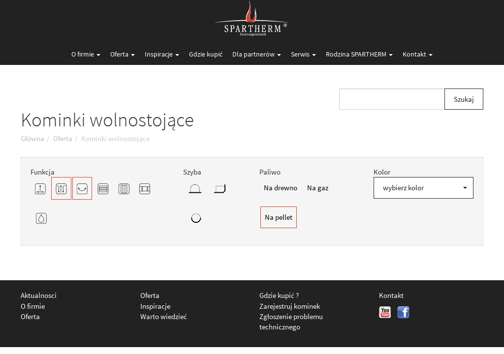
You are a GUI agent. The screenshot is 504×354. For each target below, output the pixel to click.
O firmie (85, 54)
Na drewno (280, 187)
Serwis (303, 54)
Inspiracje (162, 54)
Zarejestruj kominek (289, 306)
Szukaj (464, 99)
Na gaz (317, 187)
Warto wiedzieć (163, 316)
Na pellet (278, 217)
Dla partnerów (256, 54)
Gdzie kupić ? (279, 295)
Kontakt (418, 54)
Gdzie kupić (205, 54)
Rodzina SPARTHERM (359, 54)
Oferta (122, 54)
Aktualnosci (39, 295)
